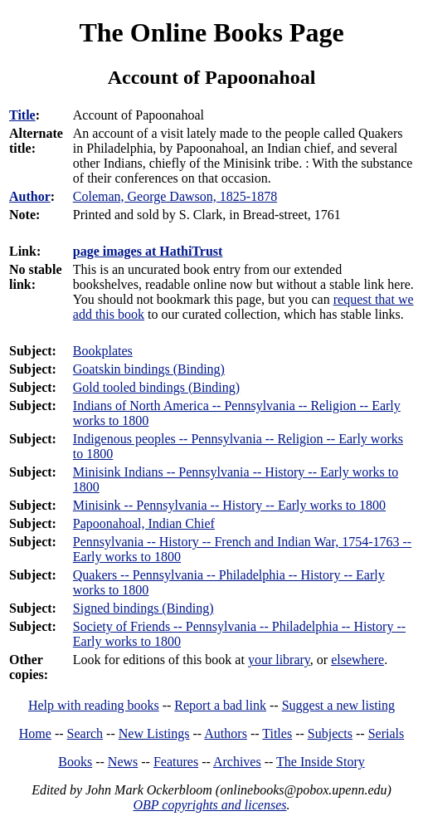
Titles (277, 733)
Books (75, 762)
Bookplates (103, 351)
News (123, 762)
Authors (225, 733)
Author (30, 196)
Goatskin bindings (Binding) (149, 369)
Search (85, 733)
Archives (237, 762)
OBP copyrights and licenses (209, 805)
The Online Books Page (211, 32)
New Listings (154, 733)
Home (35, 733)
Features (175, 762)
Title (22, 115)
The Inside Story (320, 762)
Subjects (330, 733)
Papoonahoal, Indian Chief (144, 523)
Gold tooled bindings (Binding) (156, 387)
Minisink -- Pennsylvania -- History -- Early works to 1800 (229, 505)
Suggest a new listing (338, 705)
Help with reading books (93, 705)
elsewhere (357, 659)
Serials (386, 733)
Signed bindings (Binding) (143, 608)
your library (279, 659)
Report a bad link (220, 705)
